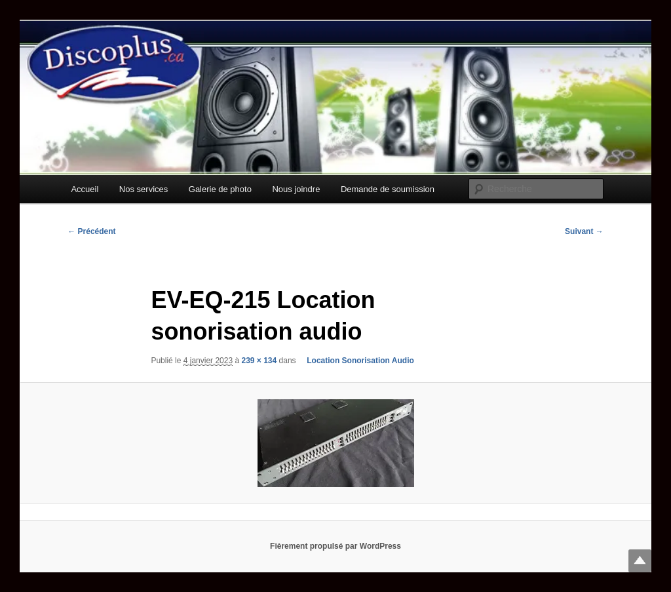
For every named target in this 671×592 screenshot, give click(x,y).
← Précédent (91, 231)
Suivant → (584, 231)
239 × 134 (259, 360)
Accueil (84, 189)
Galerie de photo (220, 189)
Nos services (143, 189)
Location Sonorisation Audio (356, 360)
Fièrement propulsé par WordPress (335, 546)
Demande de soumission (387, 189)
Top (639, 560)
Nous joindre (296, 189)
